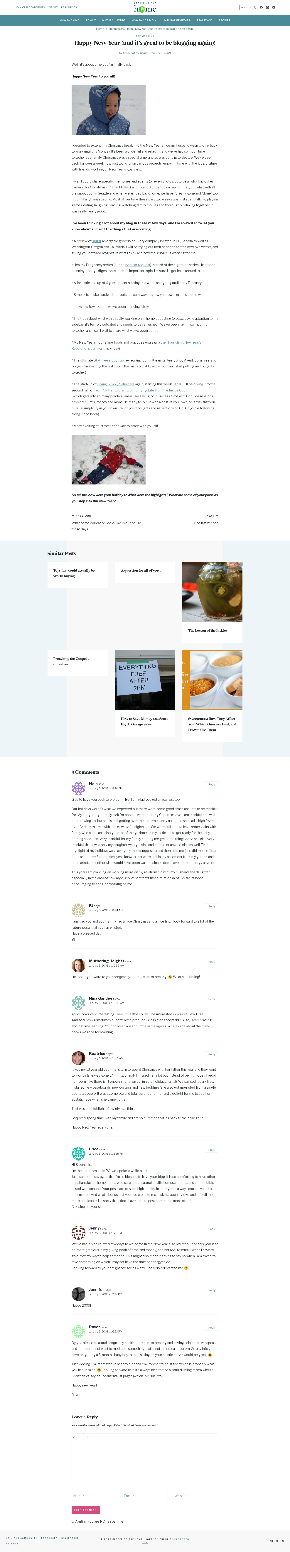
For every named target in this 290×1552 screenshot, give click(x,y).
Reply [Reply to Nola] (211, 784)
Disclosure (70, 1538)
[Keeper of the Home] (145, 7)
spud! (96, 241)
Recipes (224, 20)
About (53, 7)
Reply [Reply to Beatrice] (211, 1054)
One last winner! (183, 519)
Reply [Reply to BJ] (211, 906)
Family (91, 20)
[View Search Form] (248, 7)
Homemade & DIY (144, 20)
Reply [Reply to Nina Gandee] (211, 999)
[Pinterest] (273, 7)
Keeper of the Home (135, 53)
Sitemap (12, 1544)
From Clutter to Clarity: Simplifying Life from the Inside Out (139, 390)
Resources (69, 7)
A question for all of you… (141, 570)
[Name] (94, 1496)
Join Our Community (30, 7)
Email (129, 1496)
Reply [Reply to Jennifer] (211, 1290)
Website (181, 1496)
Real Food (204, 20)
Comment (81, 1438)
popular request (137, 265)
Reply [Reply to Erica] (211, 1149)
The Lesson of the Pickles (207, 631)
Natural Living (113, 20)
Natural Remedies (176, 20)
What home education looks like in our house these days (107, 522)
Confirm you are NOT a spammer (98, 1521)
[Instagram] (267, 7)
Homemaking (70, 20)
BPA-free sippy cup (109, 360)
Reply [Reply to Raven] (211, 1327)
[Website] (195, 1496)
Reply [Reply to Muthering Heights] (211, 961)
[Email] (145, 1496)
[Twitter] (277, 1541)
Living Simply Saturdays (115, 384)
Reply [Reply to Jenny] (211, 1229)
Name (79, 1496)
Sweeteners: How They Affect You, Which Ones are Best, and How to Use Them (212, 724)
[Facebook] (261, 7)
